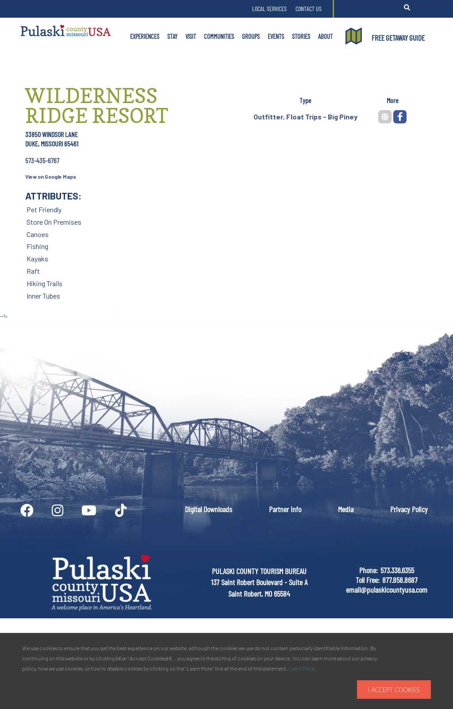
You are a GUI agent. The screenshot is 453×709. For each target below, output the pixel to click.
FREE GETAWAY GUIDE (398, 37)
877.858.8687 (400, 580)
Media (345, 509)
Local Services (269, 8)
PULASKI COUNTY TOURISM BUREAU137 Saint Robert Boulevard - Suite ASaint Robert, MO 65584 (259, 582)
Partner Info (285, 509)
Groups (251, 36)
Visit (190, 36)
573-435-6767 (42, 160)
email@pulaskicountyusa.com (386, 589)
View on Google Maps (50, 176)
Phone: (368, 570)
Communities (219, 36)
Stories (301, 36)
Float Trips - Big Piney (321, 116)
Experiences (144, 36)
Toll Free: (368, 580)
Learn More (301, 668)
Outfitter (268, 116)
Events (276, 36)
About (325, 36)
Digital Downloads (208, 509)
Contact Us (309, 8)
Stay (172, 36)
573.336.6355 (397, 570)
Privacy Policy (409, 509)
